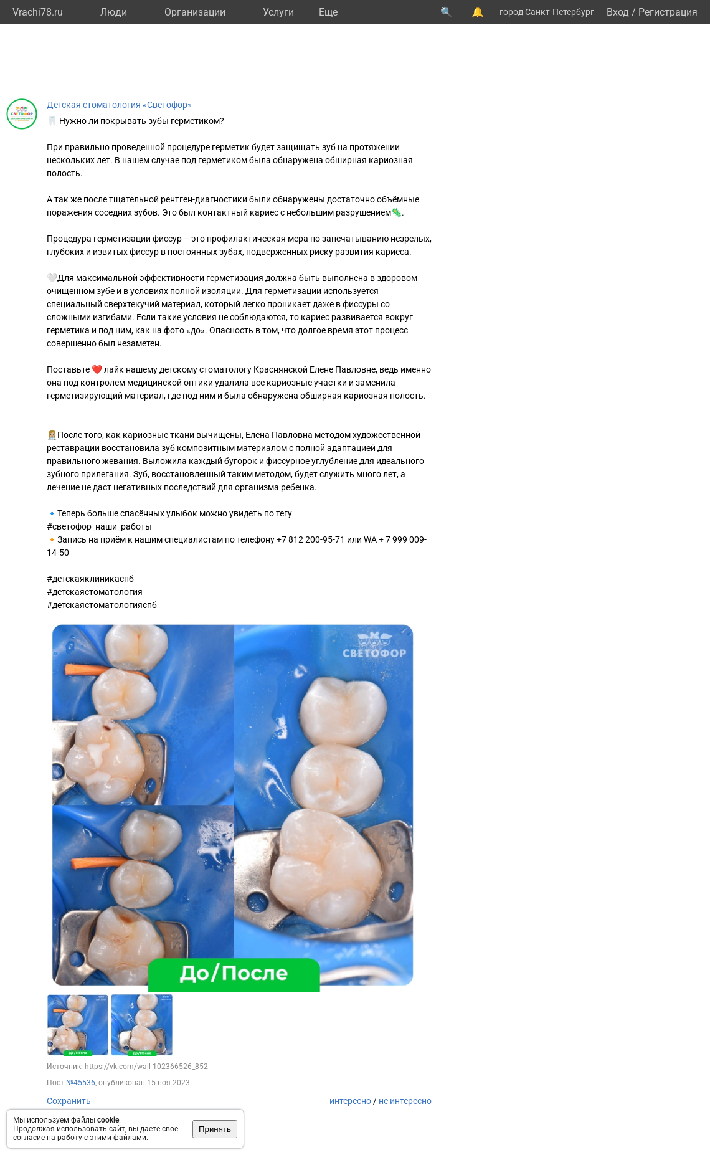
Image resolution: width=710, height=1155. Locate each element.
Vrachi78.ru (37, 12)
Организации (194, 12)
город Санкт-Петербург (546, 12)
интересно (350, 1101)
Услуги (278, 12)
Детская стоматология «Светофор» (119, 105)
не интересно (405, 1101)
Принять (215, 1129)
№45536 (80, 1082)
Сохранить (69, 1101)
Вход (618, 12)
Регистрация (668, 12)
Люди (113, 12)
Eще (328, 12)
